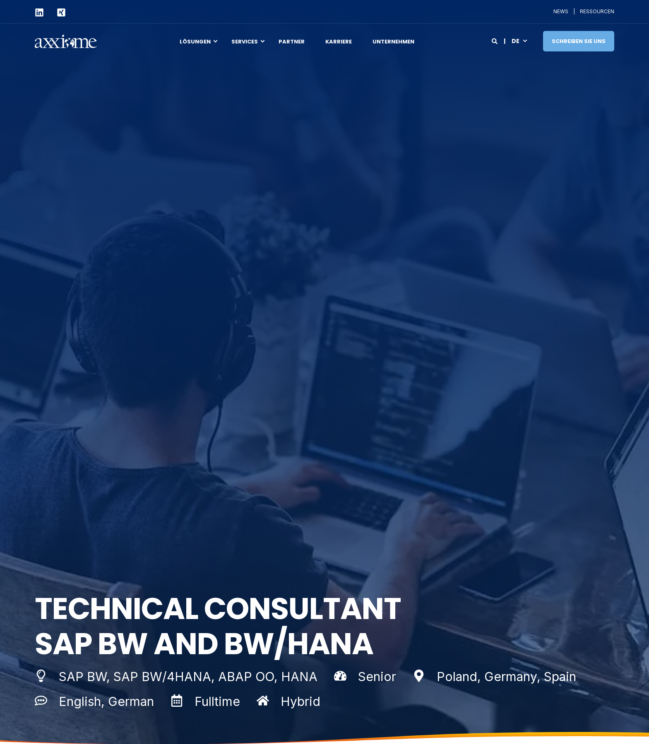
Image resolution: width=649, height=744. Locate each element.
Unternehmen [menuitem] (393, 41)
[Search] (495, 40)
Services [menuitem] (244, 41)
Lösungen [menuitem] (195, 41)
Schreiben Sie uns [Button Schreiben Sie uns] (579, 41)
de (515, 40)
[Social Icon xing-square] (57, 12)
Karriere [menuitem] (338, 41)
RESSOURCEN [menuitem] (597, 11)
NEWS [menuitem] (560, 11)
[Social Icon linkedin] (42, 12)
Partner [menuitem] (292, 41)
